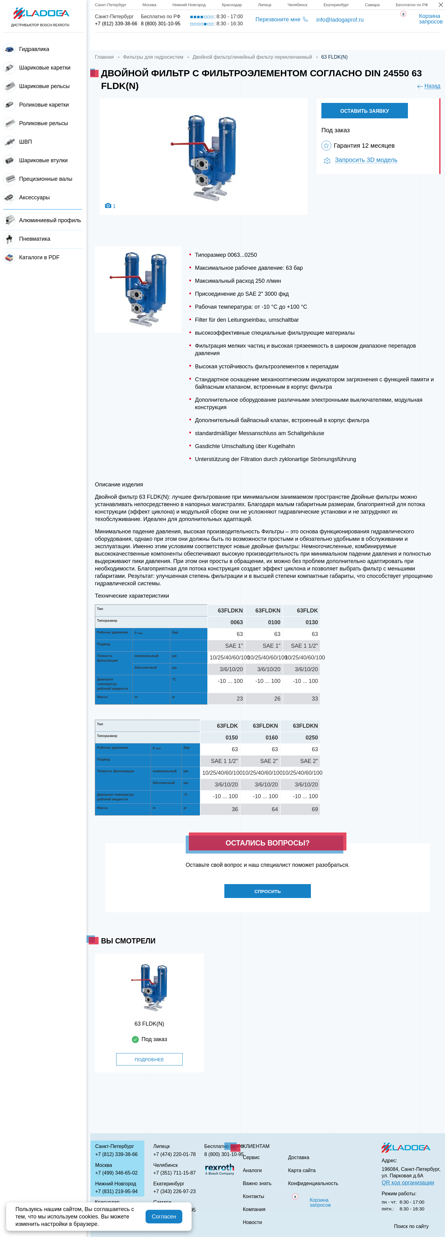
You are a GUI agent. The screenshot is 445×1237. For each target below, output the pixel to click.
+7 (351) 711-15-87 (174, 1173)
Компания (152, 41)
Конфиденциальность (313, 1183)
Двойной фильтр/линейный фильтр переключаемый (252, 57)
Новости (252, 1222)
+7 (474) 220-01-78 (174, 1154)
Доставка (200, 41)
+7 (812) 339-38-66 (116, 23)
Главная (107, 41)
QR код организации (408, 1183)
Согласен (164, 1217)
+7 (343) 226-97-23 (174, 1191)
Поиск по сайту (411, 1226)
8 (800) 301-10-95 (160, 23)
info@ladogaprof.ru (339, 20)
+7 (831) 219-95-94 (116, 1191)
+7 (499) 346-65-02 (116, 1173)
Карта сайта (302, 1170)
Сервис (243, 41)
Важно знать (334, 41)
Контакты (385, 41)
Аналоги (284, 41)
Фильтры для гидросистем (153, 57)
